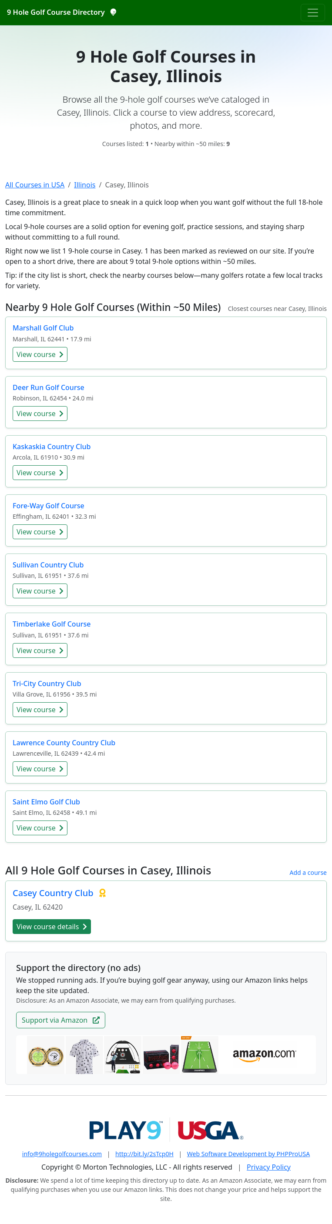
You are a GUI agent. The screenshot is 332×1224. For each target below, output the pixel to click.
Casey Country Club (54, 893)
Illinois (84, 185)
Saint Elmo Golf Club (46, 802)
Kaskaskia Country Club (52, 446)
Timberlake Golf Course (52, 624)
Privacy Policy (269, 1167)
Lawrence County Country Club (64, 742)
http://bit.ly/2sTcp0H (144, 1154)
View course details (52, 926)
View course (40, 354)
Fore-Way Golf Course (48, 505)
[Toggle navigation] (313, 12)
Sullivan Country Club (48, 565)
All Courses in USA (34, 185)
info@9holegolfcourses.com (62, 1154)
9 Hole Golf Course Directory (61, 12)
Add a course (308, 872)
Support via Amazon (61, 1020)
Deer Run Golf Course (48, 387)
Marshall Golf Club (43, 328)
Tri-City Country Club (47, 683)
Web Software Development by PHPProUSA (248, 1154)
